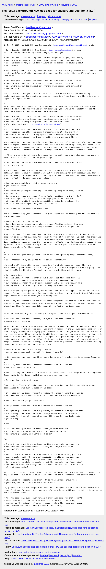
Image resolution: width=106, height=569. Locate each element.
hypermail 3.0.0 (41, 564)
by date (44, 555)
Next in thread (80, 19)
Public (33, 5)
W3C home (8, 5)
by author (77, 555)
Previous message (51, 19)
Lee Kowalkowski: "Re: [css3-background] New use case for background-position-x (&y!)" (56, 547)
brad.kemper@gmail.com (38, 27)
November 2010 (69, 5)
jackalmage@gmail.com (37, 37)
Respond (41, 16)
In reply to (67, 19)
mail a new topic (53, 552)
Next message (33, 19)
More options (54, 16)
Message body (28, 16)
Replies (93, 19)
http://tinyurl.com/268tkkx (45, 124)
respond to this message (31, 552)
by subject (65, 555)
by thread (54, 555)
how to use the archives (22, 558)
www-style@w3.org (48, 5)
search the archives (46, 558)
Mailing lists (22, 5)
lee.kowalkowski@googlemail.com (44, 33)
